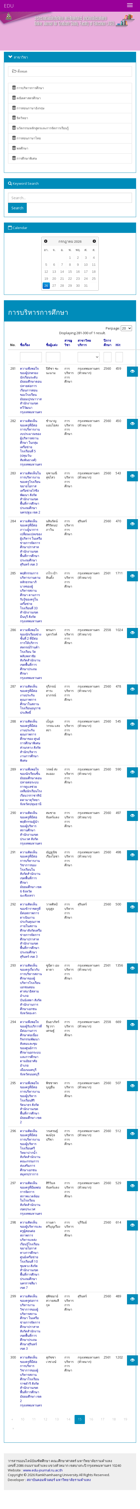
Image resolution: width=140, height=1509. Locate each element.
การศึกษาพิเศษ (24, 158)
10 (86, 265)
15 (70, 272)
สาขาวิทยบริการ (84, 343)
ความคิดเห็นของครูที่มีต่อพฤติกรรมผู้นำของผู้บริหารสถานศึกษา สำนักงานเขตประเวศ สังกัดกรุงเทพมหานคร (31, 828)
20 (54, 279)
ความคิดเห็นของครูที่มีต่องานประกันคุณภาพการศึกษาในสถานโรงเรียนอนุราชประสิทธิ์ (30, 699)
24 (86, 279)
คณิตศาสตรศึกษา (26, 98)
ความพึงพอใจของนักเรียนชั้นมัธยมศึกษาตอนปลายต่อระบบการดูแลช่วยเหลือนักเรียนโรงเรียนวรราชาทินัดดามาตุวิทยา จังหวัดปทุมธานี (31, 786)
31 (86, 286)
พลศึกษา (20, 148)
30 (78, 286)
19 (46, 279)
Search (17, 207)
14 (62, 272)
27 (54, 286)
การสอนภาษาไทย (26, 138)
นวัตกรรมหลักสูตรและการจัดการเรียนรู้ (40, 128)
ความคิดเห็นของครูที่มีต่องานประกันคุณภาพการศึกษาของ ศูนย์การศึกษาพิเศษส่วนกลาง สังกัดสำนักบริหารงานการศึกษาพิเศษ (30, 741)
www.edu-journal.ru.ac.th (43, 1470)
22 (70, 279)
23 (78, 279)
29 (70, 286)
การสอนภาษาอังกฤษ (28, 108)
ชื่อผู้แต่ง (51, 345)
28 (62, 286)
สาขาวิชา (68, 343)
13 (54, 272)
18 (94, 272)
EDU (9, 5)
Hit (118, 345)
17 (86, 272)
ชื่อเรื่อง (25, 345)
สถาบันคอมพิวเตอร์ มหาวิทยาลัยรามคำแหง (59, 1479)
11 (94, 265)
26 (46, 286)
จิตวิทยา (20, 118)
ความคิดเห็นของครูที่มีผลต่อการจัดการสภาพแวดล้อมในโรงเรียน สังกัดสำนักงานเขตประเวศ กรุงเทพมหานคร (31, 1198)
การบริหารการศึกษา (28, 88)
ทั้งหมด (19, 71)
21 (62, 279)
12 (46, 272)
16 (78, 272)
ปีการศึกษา (107, 343)
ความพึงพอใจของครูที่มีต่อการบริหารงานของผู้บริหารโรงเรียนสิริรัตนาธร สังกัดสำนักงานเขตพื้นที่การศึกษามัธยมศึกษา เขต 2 (31, 1102)
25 (94, 279)
